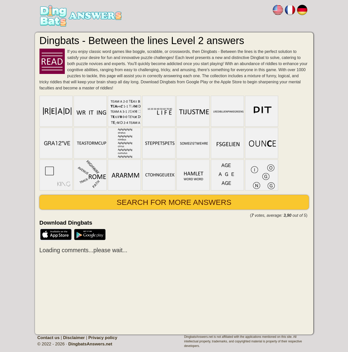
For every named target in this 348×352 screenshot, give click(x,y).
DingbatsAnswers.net (90, 344)
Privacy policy (102, 337)
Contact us (48, 337)
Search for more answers (174, 202)
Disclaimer (74, 337)
